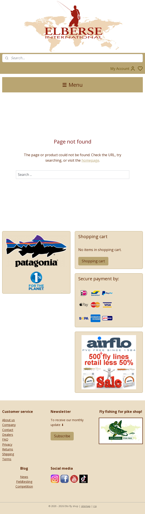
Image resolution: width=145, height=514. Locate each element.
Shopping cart (93, 261)
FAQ (5, 439)
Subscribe (62, 436)
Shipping (8, 454)
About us (8, 420)
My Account (122, 68)
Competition (24, 486)
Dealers (7, 435)
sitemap (85, 506)
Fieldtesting (24, 481)
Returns (7, 449)
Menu (73, 84)
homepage (90, 160)
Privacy (7, 444)
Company (9, 425)
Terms (6, 459)
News (24, 477)
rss (95, 506)
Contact (7, 430)
